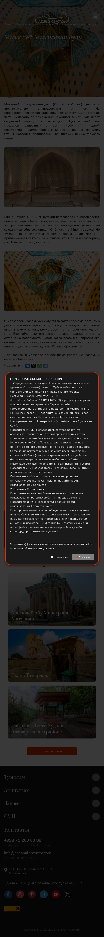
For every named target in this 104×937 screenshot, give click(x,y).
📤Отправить (83, 557)
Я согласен (62, 557)
